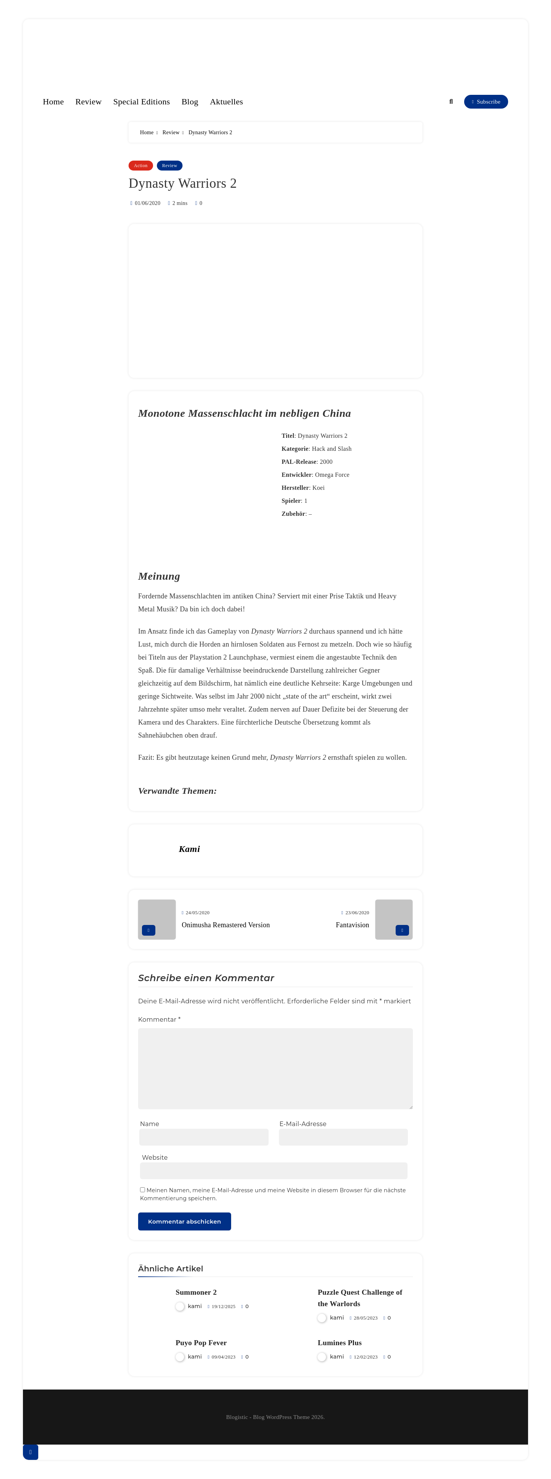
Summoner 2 (196, 1292)
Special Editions (141, 102)
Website (155, 1157)
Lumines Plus (340, 1343)
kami (189, 849)
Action (141, 165)
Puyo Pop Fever (201, 1343)
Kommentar (159, 1019)
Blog (189, 102)
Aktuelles (226, 102)
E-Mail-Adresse (302, 1124)
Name (149, 1124)
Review (88, 102)
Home (53, 102)
